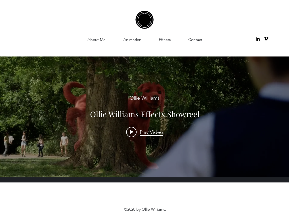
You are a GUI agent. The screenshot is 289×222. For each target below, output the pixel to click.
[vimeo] (266, 39)
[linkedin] (257, 39)
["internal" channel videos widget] (144, 116)
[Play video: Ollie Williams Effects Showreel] (144, 132)
